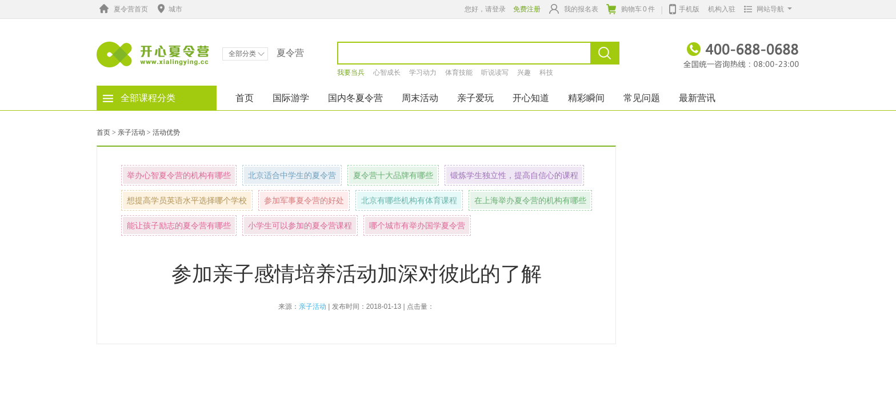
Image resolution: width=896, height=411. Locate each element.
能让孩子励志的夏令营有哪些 (179, 225)
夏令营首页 (122, 9)
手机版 (684, 8)
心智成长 (387, 72)
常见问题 (641, 98)
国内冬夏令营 (355, 98)
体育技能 (459, 72)
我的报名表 (573, 9)
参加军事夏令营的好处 (304, 200)
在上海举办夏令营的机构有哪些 (530, 200)
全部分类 (247, 54)
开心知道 (531, 98)
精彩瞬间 (586, 98)
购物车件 (630, 9)
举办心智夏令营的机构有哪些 (179, 175)
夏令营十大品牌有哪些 (393, 175)
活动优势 (166, 132)
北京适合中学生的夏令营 (292, 175)
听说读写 (495, 72)
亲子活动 (131, 132)
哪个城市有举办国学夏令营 (417, 225)
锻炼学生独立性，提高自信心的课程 (514, 175)
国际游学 (291, 98)
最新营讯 (697, 98)
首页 (244, 98)
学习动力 (423, 72)
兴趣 (524, 72)
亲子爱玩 (475, 98)
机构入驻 (721, 9)
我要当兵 (351, 72)
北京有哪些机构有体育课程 (409, 200)
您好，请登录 (485, 9)
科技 (546, 72)
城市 (168, 9)
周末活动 (420, 98)
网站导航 (765, 9)
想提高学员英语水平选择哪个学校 (187, 200)
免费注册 (527, 9)
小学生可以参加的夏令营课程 (300, 225)
